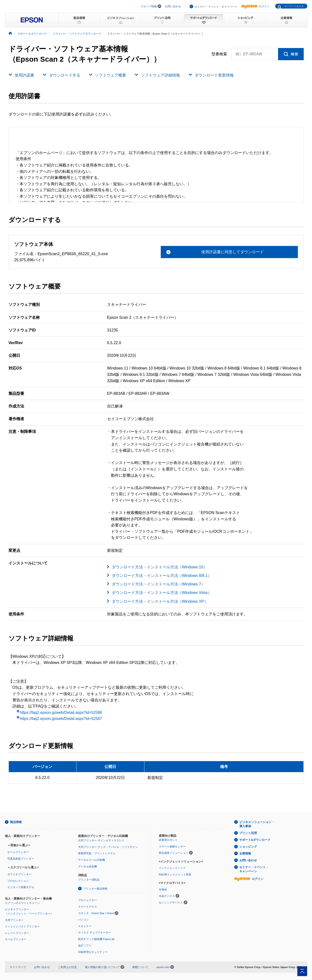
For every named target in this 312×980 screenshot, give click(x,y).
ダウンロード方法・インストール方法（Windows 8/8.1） (161, 575)
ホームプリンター (18, 852)
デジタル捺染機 (87, 866)
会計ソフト (84, 945)
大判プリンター (14, 920)
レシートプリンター (17, 932)
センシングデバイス (171, 902)
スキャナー (84, 926)
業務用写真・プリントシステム (97, 853)
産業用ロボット (168, 839)
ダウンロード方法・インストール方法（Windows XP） (160, 601)
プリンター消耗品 (89, 879)
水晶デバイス (167, 895)
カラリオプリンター (19, 874)
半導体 (163, 889)
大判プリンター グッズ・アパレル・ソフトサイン (108, 846)
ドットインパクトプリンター (22, 926)
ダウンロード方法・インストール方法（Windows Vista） (161, 593)
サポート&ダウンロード (255, 840)
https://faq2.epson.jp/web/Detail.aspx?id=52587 (59, 719)
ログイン (255, 6)
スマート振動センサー (172, 846)
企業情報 (245, 853)
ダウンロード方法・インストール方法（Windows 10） (159, 567)
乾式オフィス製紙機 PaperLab (96, 939)
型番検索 (219, 54)
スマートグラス (87, 906)
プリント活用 (248, 833)
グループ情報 (149, 6)
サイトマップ (18, 967)
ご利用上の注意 (67, 967)
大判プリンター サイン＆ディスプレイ (101, 840)
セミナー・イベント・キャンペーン (216, 6)
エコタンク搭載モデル (20, 887)
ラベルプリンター (15, 939)
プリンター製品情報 (95, 888)
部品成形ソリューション (173, 852)
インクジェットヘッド (172, 867)
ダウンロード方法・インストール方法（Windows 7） (158, 584)
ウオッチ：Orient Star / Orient (96, 913)
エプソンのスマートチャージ (22, 903)
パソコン (83, 919)
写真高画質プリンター (20, 858)
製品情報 (16, 822)
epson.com (163, 967)
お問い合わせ (173, 6)
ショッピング (248, 846)
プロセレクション (18, 880)
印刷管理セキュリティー (93, 952)
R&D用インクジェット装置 (175, 874)
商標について (140, 967)
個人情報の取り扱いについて (104, 967)
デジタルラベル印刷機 (91, 859)
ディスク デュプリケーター (94, 932)
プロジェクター (87, 900)
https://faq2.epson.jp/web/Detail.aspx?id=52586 (59, 712)
